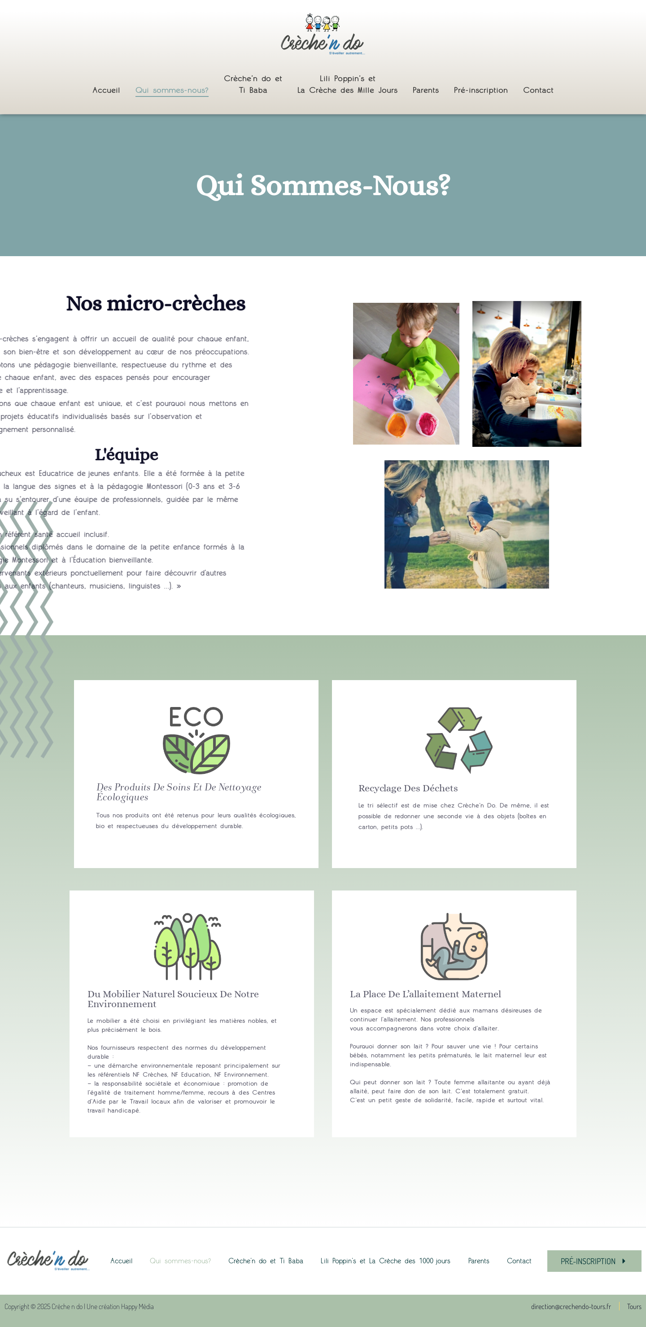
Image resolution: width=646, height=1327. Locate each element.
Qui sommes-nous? (172, 90)
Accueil (106, 90)
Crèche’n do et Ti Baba (253, 84)
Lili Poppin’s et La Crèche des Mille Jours (347, 84)
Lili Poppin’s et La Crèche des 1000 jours (385, 1261)
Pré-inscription (481, 90)
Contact (538, 90)
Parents (426, 90)
